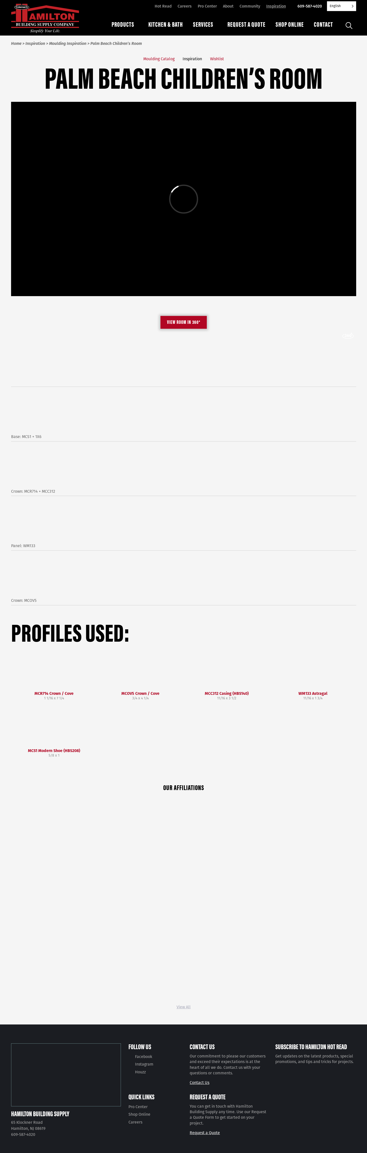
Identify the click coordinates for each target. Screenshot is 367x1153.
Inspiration (276, 6)
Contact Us (199, 1082)
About (228, 6)
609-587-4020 (309, 6)
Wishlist (217, 58)
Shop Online (139, 1114)
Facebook (143, 1056)
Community (250, 6)
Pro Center (207, 6)
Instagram (144, 1064)
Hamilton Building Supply (40, 1113)
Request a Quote (205, 1132)
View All (184, 1007)
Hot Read (163, 6)
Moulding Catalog (159, 58)
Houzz (140, 1072)
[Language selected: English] (341, 6)
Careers (185, 6)
